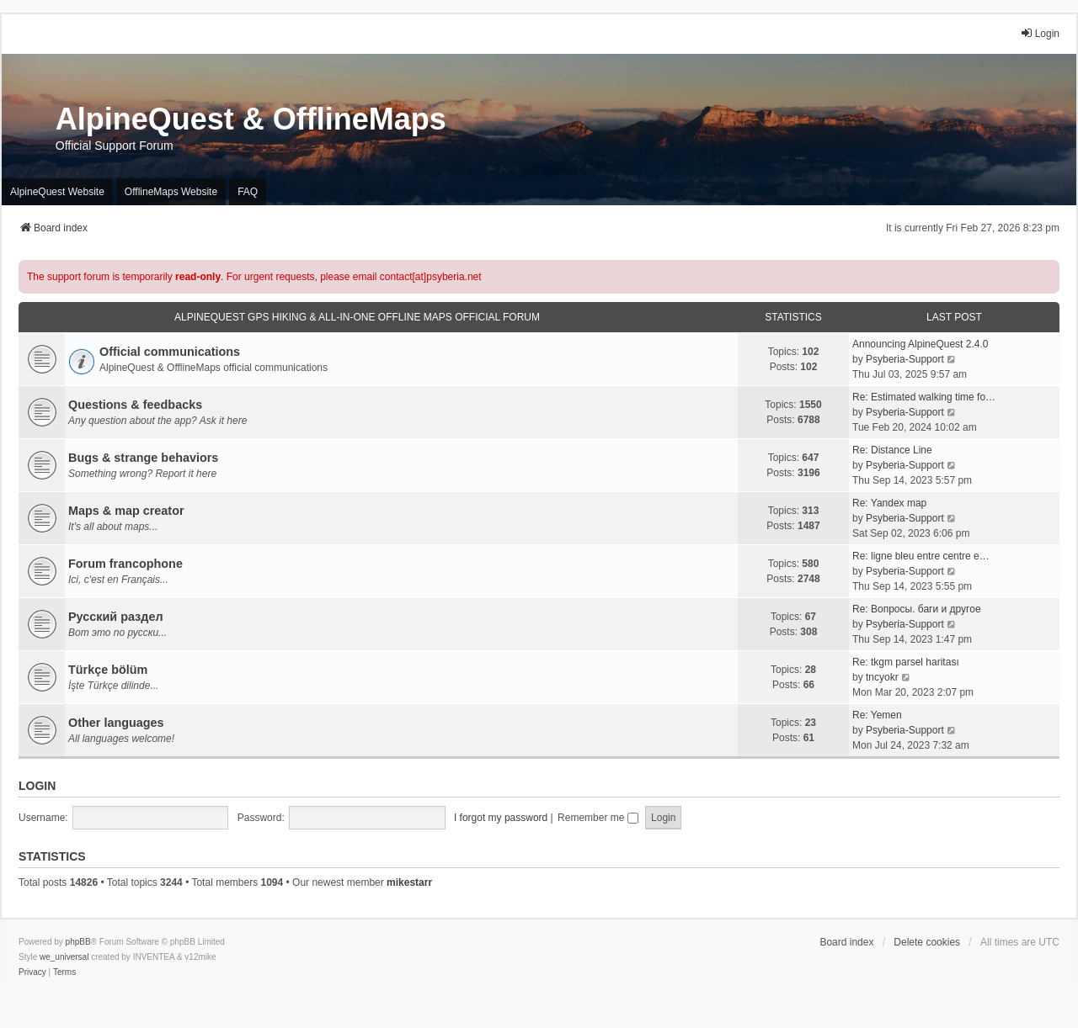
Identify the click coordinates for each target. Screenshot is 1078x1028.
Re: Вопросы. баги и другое (916, 609)
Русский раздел (115, 616)
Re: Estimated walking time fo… (923, 397)
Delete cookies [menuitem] (927, 942)
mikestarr (409, 882)
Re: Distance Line (892, 450)
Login (37, 785)
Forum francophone (125, 563)
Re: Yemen (877, 715)
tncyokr (882, 677)
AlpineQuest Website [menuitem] (57, 192)
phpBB (78, 941)
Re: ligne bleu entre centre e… (921, 556)
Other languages (116, 722)
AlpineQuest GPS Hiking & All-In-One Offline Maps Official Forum (357, 317)
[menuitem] (32, 972)
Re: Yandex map (889, 503)
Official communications (169, 351)
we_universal (64, 957)
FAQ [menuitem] (247, 192)
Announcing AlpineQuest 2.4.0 (920, 344)
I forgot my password (500, 818)
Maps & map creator (126, 510)
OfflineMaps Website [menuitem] (171, 192)
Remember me (598, 818)
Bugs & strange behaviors (143, 457)
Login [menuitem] (1039, 33)
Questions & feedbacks (135, 404)
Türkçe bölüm (107, 669)
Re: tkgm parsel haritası (905, 662)
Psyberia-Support (905, 359)
